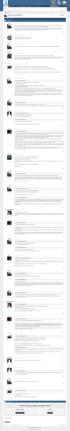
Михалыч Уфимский (9, 209)
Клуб (17, 6)
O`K (9, 34)
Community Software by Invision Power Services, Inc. (35, 429)
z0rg (9, 110)
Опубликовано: (20, 23)
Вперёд (9, 401)
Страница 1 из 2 (15, 401)
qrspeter (9, 154)
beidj (10, 16)
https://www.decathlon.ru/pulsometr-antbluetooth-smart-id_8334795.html (26, 158)
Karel (9, 128)
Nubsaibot (9, 357)
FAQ (34, 6)
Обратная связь (38, 427)
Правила (5, 8)
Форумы (6, 6)
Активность (29, 6)
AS (9, 63)
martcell (9, 171)
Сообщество (12, 6)
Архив (39, 6)
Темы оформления (32, 427)
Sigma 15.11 (31, 137)
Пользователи (23, 6)
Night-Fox (18, 86)
